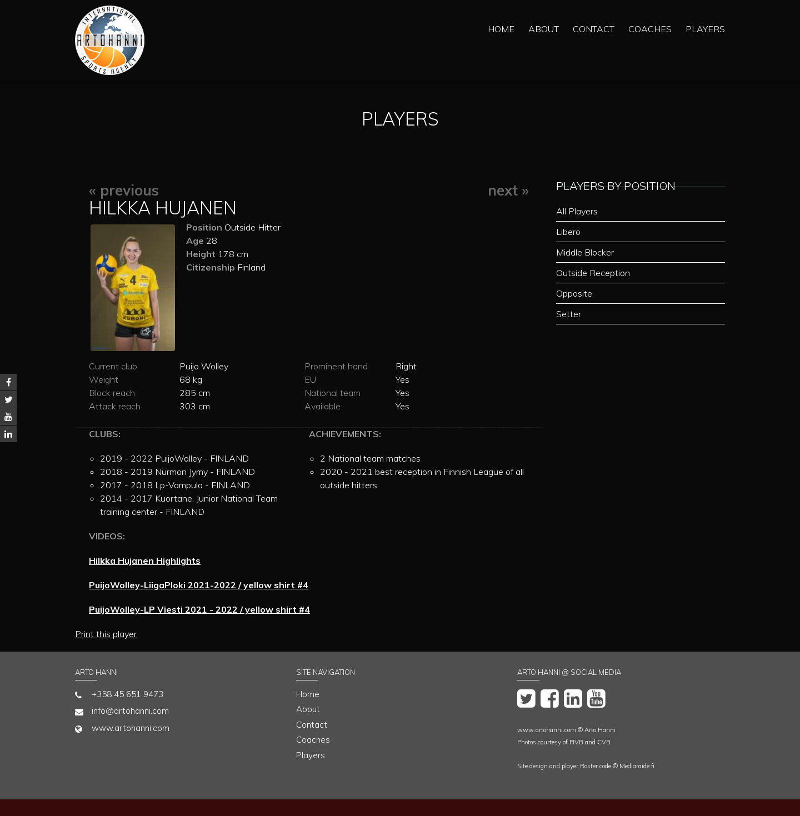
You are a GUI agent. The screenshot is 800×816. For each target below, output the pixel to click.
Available (322, 406)
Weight (103, 379)
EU (310, 379)
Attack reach (115, 406)
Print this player (106, 633)
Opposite (574, 293)
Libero (568, 231)
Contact (593, 28)
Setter (568, 313)
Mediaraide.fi (636, 766)
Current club (113, 366)
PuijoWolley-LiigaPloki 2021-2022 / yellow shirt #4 (198, 584)
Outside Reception (593, 272)
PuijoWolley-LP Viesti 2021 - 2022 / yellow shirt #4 (199, 609)
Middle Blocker (585, 252)
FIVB (576, 742)
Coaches (650, 28)
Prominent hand (336, 366)
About (543, 28)
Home (501, 28)
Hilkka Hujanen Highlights (145, 560)
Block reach (112, 392)
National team (332, 392)
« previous (124, 190)
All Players (577, 211)
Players (705, 28)
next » (508, 190)
